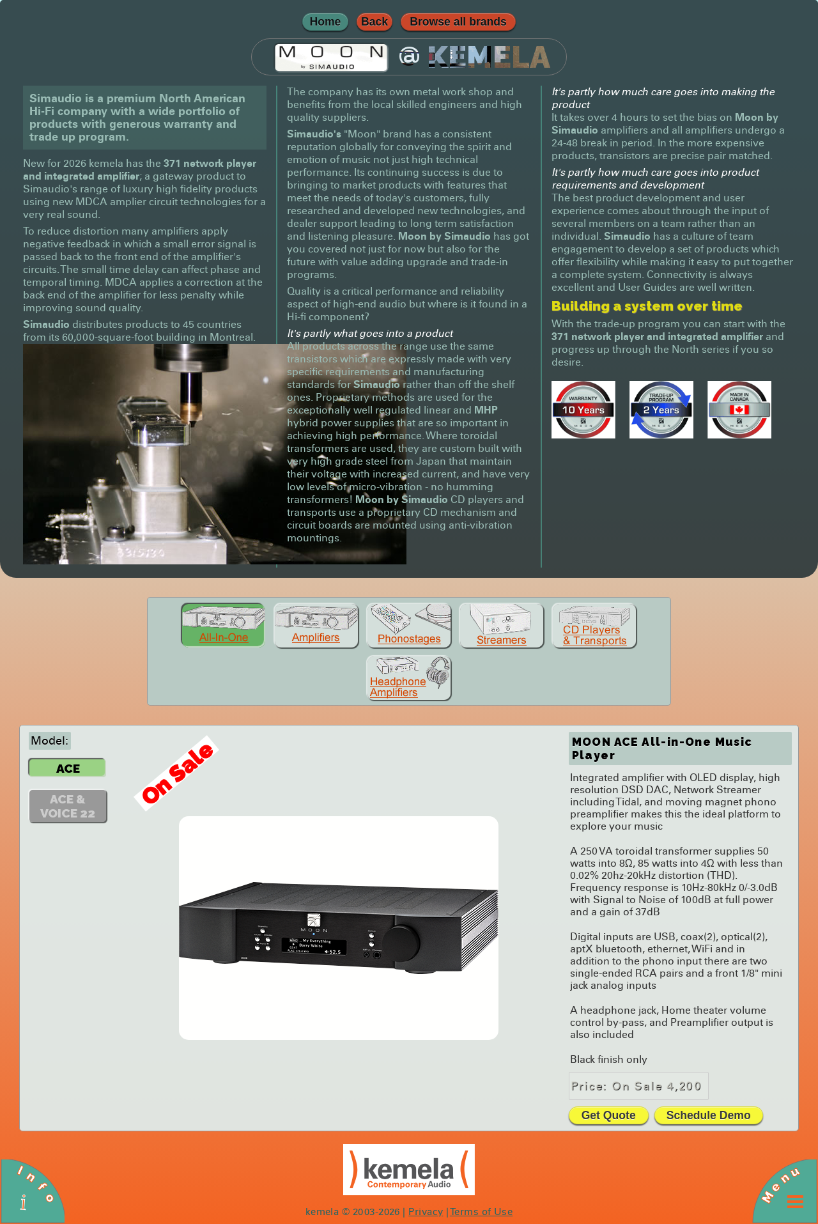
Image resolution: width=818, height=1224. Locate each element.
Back (374, 21)
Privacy (425, 1212)
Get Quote (609, 1115)
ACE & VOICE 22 (67, 806)
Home (325, 21)
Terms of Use (481, 1212)
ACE (68, 768)
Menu (780, 1184)
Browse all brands (458, 21)
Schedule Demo (709, 1115)
